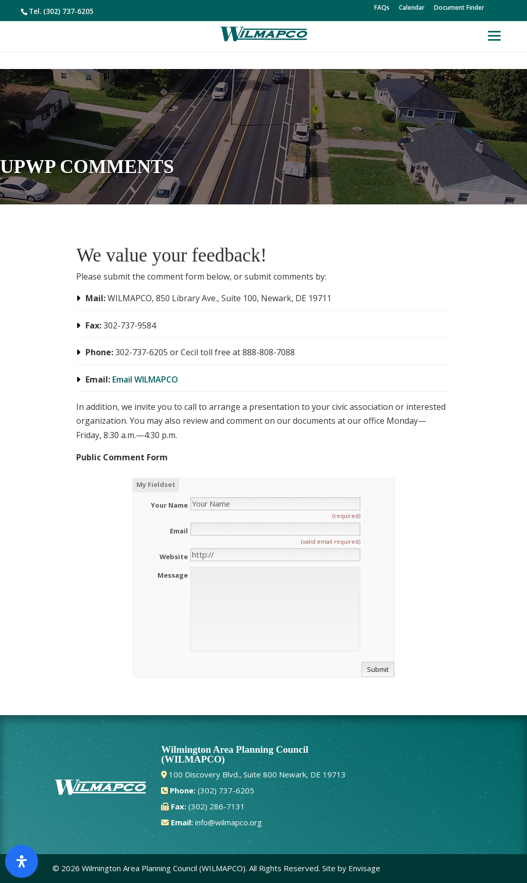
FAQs (382, 8)
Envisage (364, 868)
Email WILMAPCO (145, 379)
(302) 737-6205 (68, 11)
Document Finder (459, 8)
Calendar (412, 8)
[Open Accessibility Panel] (21, 861)
